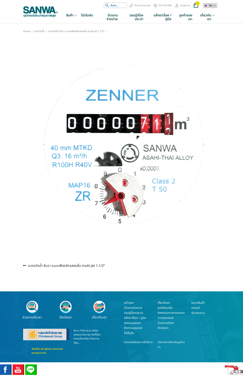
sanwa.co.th (39, 353)
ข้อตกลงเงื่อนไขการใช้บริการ (138, 342)
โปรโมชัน (87, 15)
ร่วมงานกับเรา (32, 310)
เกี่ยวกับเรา (205, 17)
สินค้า (70, 15)
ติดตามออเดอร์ (142, 5)
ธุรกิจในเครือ (165, 308)
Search (107, 5)
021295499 (165, 5)
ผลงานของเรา (132, 323)
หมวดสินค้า (198, 303)
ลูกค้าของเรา (185, 17)
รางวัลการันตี (165, 318)
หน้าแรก (129, 303)
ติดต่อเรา (65, 310)
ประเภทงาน (198, 313)
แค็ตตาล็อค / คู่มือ (162, 17)
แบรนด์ (195, 308)
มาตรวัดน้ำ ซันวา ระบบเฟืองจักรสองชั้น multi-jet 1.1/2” (66, 265)
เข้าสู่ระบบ (185, 5)
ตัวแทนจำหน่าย (112, 17)
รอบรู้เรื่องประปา (136, 17)
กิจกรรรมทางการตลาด (171, 313)
